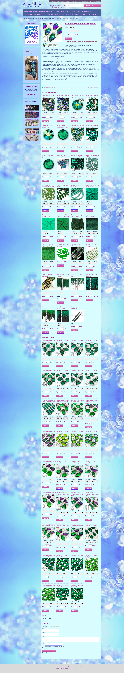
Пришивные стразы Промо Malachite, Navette (91, 524)
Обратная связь (41, 667)
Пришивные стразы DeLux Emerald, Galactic (91, 371)
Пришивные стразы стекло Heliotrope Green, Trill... (62, 462)
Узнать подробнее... (31, 94)
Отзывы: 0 (44, 615)
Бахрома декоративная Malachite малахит (92, 215)
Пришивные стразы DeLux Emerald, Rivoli (48, 341)
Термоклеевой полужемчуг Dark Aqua (92, 156)
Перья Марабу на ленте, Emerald (63, 275)
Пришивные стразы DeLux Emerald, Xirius (48, 371)
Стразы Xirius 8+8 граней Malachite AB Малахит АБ (77, 126)
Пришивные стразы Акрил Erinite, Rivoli (48, 586)
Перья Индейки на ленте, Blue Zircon (92, 275)
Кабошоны (42, 11)
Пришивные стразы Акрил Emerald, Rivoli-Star (62, 556)
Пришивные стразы (65, 11)
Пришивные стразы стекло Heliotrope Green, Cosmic (77, 525)
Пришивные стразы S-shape (31, 127)
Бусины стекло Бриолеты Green (63, 185)
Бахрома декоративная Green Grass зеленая (48, 245)
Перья (62, 14)
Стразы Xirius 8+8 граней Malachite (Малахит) (92, 126)
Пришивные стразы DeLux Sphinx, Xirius (77, 432)
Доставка (92, 1)
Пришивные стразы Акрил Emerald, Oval (62, 586)
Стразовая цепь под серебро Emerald (76, 245)
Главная (25, 18)
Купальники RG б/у (65, 1)
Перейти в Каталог (30, 54)
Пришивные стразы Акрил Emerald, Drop (77, 586)
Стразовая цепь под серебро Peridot (91, 245)
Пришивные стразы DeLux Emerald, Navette (77, 341)
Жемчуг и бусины (76, 11)
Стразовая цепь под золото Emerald (47, 275)
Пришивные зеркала (38, 14)
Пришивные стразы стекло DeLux (47, 18)
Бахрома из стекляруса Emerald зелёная (77, 215)
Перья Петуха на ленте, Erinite (48, 307)
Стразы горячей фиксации (52, 11)
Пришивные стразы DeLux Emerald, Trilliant (91, 341)
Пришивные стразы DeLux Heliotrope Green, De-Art (48, 432)
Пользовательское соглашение (53, 667)
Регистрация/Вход (88, 667)
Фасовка (66, 31)
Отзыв (43, 636)
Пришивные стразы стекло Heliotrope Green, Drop (77, 462)
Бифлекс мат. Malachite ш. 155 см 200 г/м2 (92, 185)
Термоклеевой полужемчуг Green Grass (48, 185)
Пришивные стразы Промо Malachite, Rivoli (49, 556)
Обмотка (94, 14)
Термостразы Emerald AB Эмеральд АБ (63, 156)
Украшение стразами (75, 1)
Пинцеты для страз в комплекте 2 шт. (76, 307)
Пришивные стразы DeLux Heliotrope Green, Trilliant (91, 401)
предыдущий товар (48, 88)
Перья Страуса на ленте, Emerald (77, 275)
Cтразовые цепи (49, 14)
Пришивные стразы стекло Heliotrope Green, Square (77, 494)
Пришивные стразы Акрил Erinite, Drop (91, 556)
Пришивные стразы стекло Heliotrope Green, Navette (91, 462)
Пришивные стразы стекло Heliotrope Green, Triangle (62, 494)
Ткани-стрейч (85, 11)
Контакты (98, 1)
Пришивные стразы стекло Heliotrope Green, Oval (49, 493)
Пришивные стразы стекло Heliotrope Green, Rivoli (49, 462)
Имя (43, 628)
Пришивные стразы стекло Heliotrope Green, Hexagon (49, 524)
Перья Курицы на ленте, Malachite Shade (63, 307)
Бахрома (92, 11)
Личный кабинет (85, 1)
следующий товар (93, 88)
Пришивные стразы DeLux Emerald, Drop (62, 341)
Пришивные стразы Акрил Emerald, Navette (77, 556)
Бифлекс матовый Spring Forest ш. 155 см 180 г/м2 (63, 215)
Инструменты (69, 14)
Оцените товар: (45, 626)
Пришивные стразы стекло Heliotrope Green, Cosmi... (91, 494)
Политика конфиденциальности (68, 667)
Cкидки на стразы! (31, 86)
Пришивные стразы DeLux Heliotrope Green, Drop (62, 401)
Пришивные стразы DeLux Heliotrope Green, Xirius (77, 401)
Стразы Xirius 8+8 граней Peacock (48, 96)
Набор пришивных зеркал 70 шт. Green (63, 245)
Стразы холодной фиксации (31, 11)
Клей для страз (28, 14)
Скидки (58, 1)
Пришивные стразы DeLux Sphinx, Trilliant (62, 432)
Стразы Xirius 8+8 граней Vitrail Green (63, 96)
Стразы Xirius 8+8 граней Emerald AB (77, 96)
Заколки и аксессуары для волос (82, 14)
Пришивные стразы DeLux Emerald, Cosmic (62, 371)
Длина (88, 201)
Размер (66, 27)
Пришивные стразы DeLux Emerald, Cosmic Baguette (48, 401)
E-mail (43, 632)
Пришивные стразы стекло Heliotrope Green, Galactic (62, 525)
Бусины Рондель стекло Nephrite (77, 185)
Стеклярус (57, 14)
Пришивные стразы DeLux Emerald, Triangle (77, 371)
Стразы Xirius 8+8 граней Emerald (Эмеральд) (92, 96)
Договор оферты (79, 667)
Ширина (80, 231)
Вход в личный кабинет (32, 667)
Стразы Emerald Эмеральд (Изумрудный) (63, 126)
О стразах (52, 1)
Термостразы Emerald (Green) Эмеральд (47, 156)
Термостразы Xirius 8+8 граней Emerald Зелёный (77, 156)
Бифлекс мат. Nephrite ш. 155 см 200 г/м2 (48, 215)
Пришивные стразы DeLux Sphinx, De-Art (91, 432)
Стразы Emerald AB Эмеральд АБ (47, 126)
